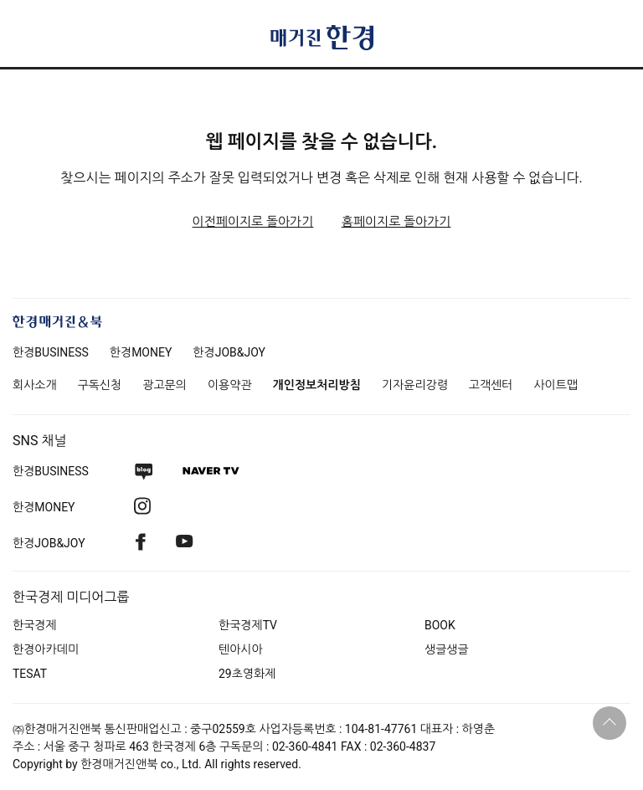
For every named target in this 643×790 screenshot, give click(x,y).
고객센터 (491, 385)
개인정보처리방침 (317, 385)
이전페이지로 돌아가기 (253, 221)
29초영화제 (247, 673)
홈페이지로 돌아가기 (396, 221)
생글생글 (446, 649)
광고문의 (164, 385)
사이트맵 (555, 385)
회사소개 (35, 385)
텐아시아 (241, 649)
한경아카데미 (46, 649)
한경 (51, 352)
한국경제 (35, 625)
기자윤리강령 (415, 385)
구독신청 (100, 385)
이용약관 (230, 385)
